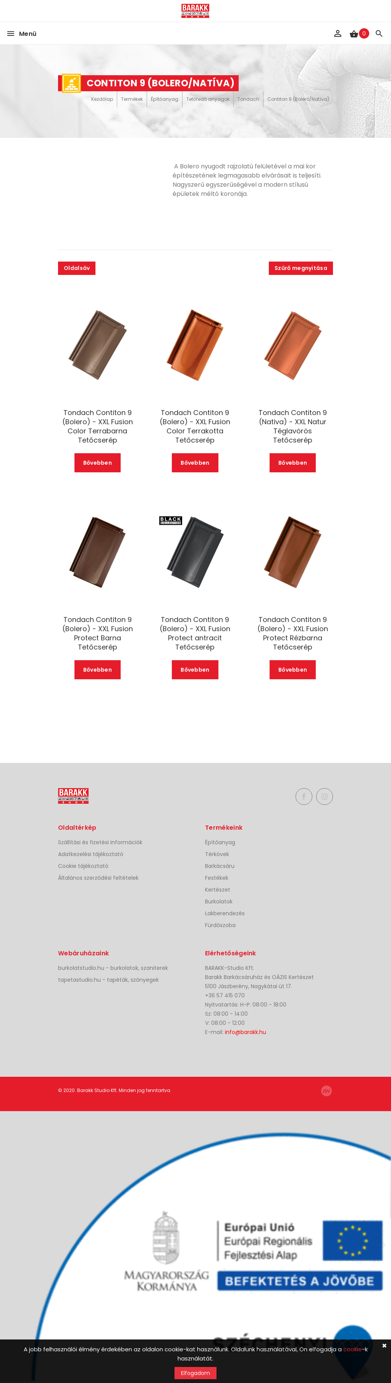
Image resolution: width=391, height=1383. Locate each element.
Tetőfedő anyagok (207, 99)
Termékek (132, 99)
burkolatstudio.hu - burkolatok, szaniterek (113, 968)
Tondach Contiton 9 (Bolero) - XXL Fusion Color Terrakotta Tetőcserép (195, 426)
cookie (352, 1349)
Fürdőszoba (220, 925)
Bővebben (97, 463)
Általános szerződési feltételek (98, 878)
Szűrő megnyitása (301, 268)
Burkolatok (219, 901)
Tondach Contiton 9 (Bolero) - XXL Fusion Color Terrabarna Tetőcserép (97, 426)
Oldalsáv (77, 268)
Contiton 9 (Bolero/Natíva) (298, 99)
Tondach (248, 99)
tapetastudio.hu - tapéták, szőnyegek (108, 980)
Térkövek (217, 854)
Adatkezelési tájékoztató (90, 854)
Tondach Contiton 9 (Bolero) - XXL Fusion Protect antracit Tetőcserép (195, 633)
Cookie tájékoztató (83, 866)
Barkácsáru (219, 866)
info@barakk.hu (245, 1032)
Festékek (216, 878)
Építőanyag (164, 99)
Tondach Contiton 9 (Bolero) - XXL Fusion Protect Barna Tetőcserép (97, 633)
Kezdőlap (102, 99)
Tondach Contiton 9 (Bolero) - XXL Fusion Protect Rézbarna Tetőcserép (292, 633)
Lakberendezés (225, 913)
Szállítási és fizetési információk (100, 842)
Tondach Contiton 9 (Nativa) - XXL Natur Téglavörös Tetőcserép (293, 426)
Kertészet (217, 889)
